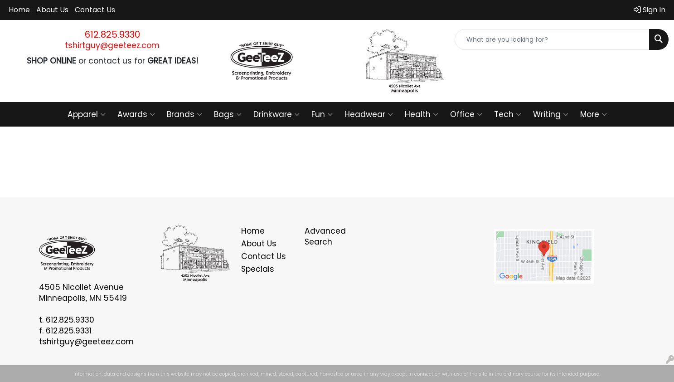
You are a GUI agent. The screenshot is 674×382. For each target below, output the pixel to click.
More (593, 114)
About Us (52, 10)
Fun (322, 114)
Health (421, 114)
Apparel (87, 114)
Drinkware (276, 114)
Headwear (368, 114)
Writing (550, 114)
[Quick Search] (552, 39)
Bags (228, 114)
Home (19, 10)
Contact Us (95, 10)
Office (466, 114)
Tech (507, 114)
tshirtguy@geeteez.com (112, 45)
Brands (184, 114)
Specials (257, 269)
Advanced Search (325, 236)
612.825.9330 (112, 34)
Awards (136, 114)
